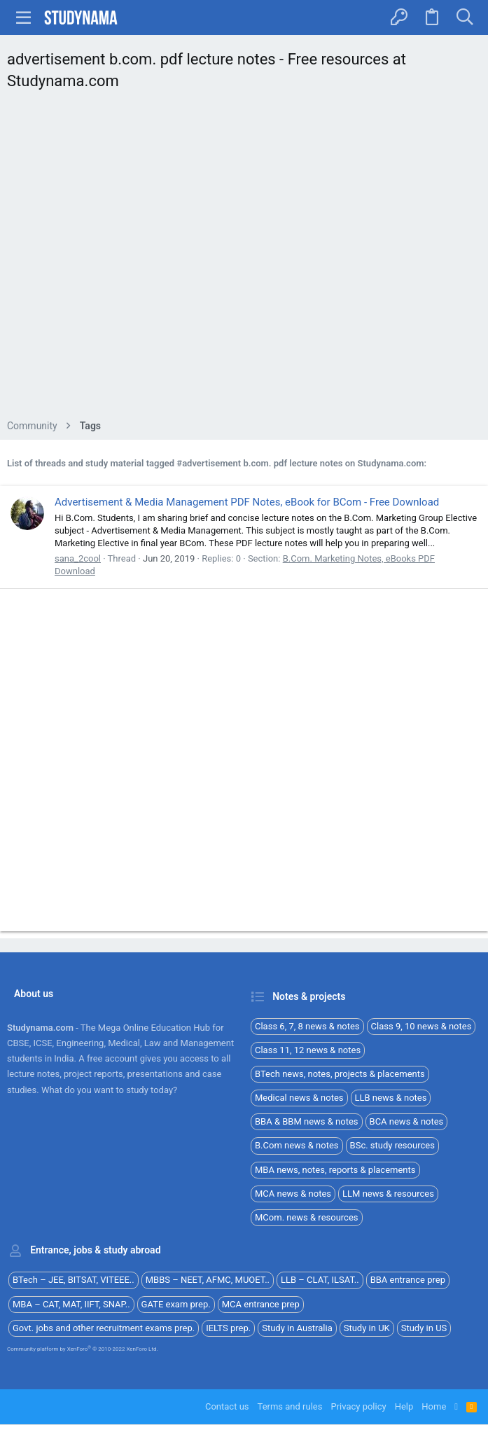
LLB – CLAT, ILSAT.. (320, 1279)
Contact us (227, 1406)
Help (404, 1406)
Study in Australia (297, 1328)
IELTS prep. (228, 1328)
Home (433, 1406)
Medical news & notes (299, 1097)
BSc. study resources (392, 1145)
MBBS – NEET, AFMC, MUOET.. (208, 1279)
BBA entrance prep (407, 1279)
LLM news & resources (388, 1193)
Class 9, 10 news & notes (421, 1026)
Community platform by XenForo (82, 1349)
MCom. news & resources (306, 1217)
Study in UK (367, 1328)
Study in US (424, 1328)
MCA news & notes (293, 1193)
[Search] (464, 17)
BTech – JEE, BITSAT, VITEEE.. (73, 1279)
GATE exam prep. (176, 1304)
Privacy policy (358, 1406)
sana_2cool (78, 558)
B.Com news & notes (297, 1145)
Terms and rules (290, 1406)
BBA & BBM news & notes (306, 1121)
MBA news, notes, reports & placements (335, 1170)
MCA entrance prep (261, 1304)
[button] (24, 17)
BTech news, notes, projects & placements (340, 1074)
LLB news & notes (391, 1097)
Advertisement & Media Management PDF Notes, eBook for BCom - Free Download (247, 502)
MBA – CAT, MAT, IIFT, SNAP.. (71, 1304)
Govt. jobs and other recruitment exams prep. (104, 1328)
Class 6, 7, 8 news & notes (307, 1026)
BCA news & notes (407, 1121)
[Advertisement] (244, 259)
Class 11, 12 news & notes (308, 1050)
